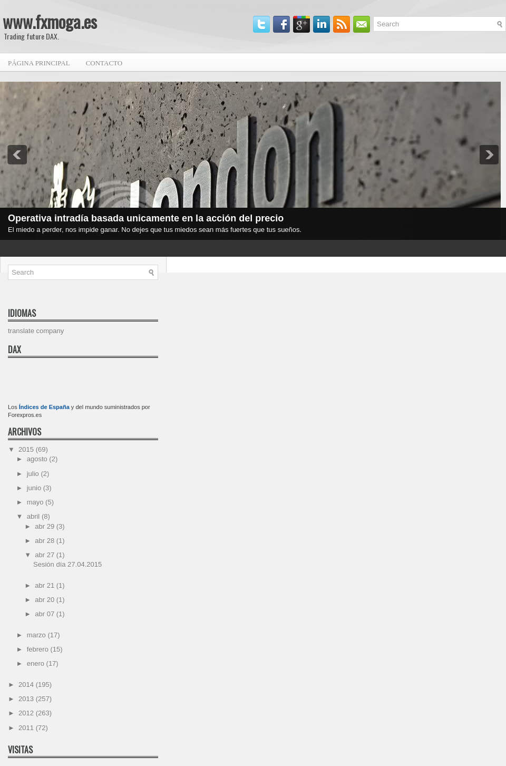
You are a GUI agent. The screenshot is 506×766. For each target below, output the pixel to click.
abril (34, 516)
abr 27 (45, 555)
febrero (39, 649)
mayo (36, 502)
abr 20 (45, 600)
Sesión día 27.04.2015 (67, 564)
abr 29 (45, 526)
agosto (38, 459)
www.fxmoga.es (50, 21)
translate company (36, 331)
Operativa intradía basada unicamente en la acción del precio (146, 218)
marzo (37, 635)
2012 (27, 713)
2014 (27, 685)
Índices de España (44, 407)
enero (36, 663)
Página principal (39, 63)
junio (35, 488)
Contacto (104, 63)
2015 (27, 449)
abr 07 (45, 614)
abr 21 (45, 585)
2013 (27, 699)
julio (34, 474)
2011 (27, 728)
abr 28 (45, 541)
